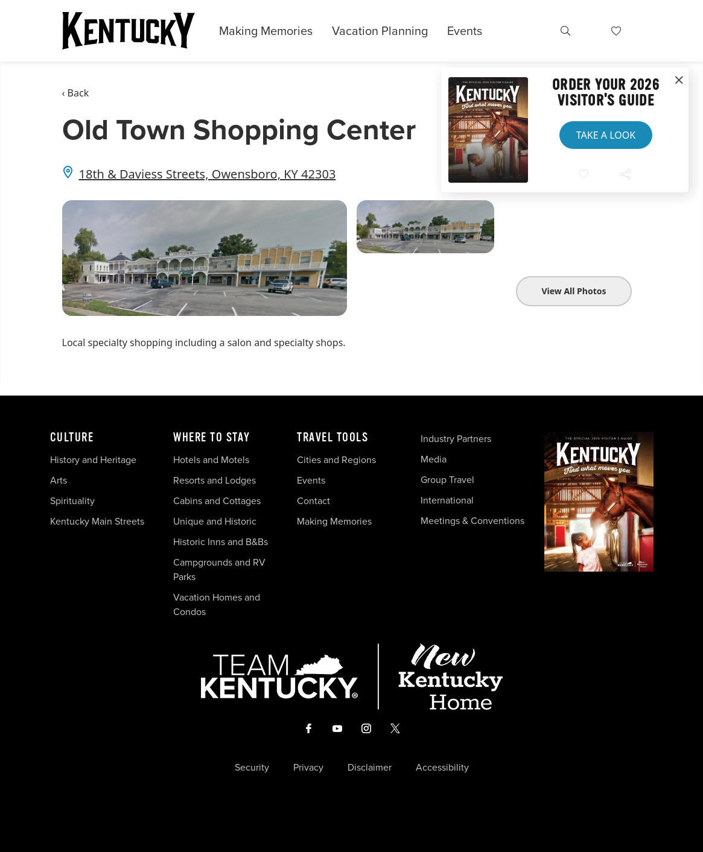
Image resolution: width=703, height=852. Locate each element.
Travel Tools (332, 438)
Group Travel (447, 480)
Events (464, 31)
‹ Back (75, 92)
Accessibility (442, 767)
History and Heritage (94, 460)
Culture (72, 438)
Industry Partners (456, 439)
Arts (58, 480)
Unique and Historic (214, 521)
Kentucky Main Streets (97, 521)
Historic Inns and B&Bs (220, 542)
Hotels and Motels (211, 460)
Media (434, 459)
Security (252, 767)
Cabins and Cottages (217, 501)
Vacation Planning (380, 31)
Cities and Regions (336, 460)
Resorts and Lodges (214, 480)
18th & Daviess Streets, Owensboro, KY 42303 (207, 174)
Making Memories (266, 30)
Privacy (308, 767)
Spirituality (73, 501)
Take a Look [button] (605, 135)
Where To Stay (211, 438)
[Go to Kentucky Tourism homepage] (128, 30)
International (447, 500)
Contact (313, 501)
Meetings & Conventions (472, 521)
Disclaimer (370, 767)
